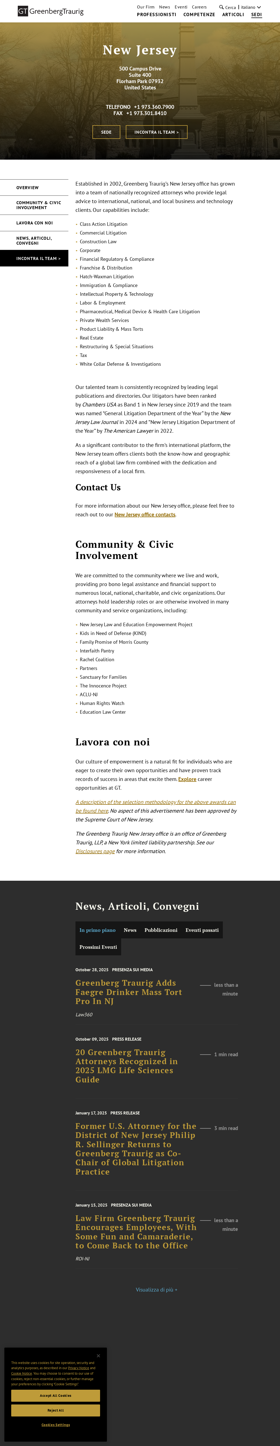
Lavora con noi (34, 223)
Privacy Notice (78, 1373)
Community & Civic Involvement (38, 205)
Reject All (56, 1415)
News (164, 6)
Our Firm (146, 6)
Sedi (256, 14)
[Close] (98, 1360)
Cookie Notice (21, 1378)
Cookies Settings (56, 1429)
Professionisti (156, 14)
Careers (199, 6)
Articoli (233, 14)
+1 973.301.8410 (146, 113)
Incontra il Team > (157, 132)
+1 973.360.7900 (154, 106)
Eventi (181, 6)
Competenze (199, 14)
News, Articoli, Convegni (34, 240)
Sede (106, 132)
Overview (27, 187)
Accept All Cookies (55, 1400)
